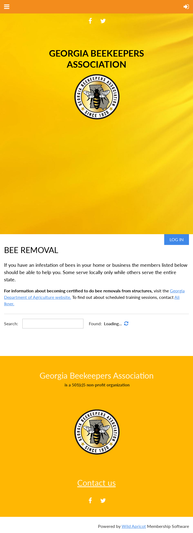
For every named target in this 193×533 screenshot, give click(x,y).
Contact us (96, 482)
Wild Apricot (134, 526)
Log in (177, 239)
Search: (11, 323)
